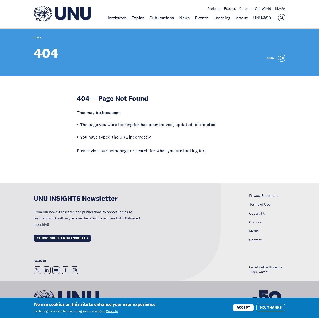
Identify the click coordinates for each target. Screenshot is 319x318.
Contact (255, 240)
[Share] (281, 58)
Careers (245, 8)
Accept (243, 307)
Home (37, 37)
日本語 (280, 8)
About (242, 17)
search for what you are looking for (169, 150)
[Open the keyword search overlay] (281, 17)
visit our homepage (110, 150)
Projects (214, 8)
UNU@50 (262, 17)
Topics (138, 17)
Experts (230, 8)
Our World (263, 8)
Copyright (257, 213)
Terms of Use (259, 204)
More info (112, 311)
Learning (222, 17)
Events (201, 17)
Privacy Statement (263, 195)
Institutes (117, 17)
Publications (162, 17)
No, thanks (271, 307)
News (184, 17)
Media (254, 231)
